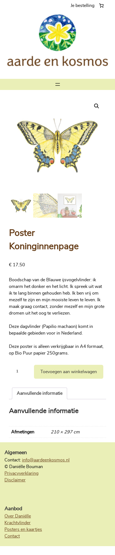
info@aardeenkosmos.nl (46, 460)
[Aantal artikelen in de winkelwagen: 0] (88, 5)
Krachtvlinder (17, 523)
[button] (97, 106)
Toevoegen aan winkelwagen (68, 372)
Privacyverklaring (21, 473)
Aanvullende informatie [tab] (39, 393)
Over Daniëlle (17, 516)
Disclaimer (15, 480)
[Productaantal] (19, 372)
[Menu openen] (57, 84)
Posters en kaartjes (23, 529)
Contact (12, 536)
